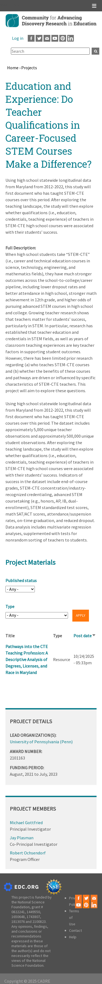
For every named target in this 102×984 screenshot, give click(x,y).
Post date (84, 635)
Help (72, 937)
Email (47, 38)
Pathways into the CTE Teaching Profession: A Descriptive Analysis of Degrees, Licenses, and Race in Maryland (26, 659)
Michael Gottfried (26, 822)
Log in (17, 38)
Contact (75, 930)
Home (12, 67)
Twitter (39, 38)
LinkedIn (70, 38)
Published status (21, 580)
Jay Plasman (21, 837)
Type (9, 606)
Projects (29, 67)
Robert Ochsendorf (28, 853)
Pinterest (62, 38)
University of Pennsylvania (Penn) (41, 741)
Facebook (31, 38)
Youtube (54, 38)
